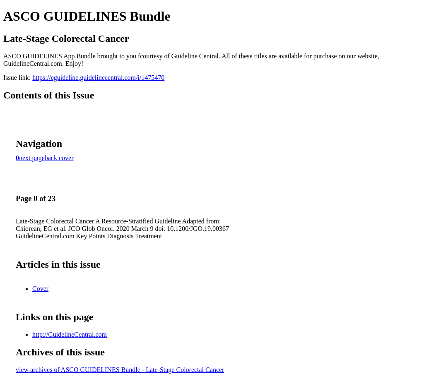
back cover (59, 157)
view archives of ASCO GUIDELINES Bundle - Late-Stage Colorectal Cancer (120, 369)
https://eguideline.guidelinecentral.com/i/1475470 (98, 77)
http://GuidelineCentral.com (69, 334)
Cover (40, 288)
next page (32, 157)
